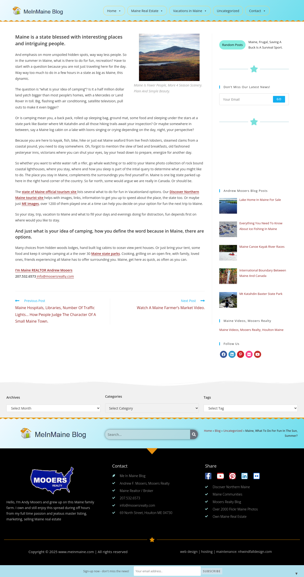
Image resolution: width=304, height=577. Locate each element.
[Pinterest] (240, 354)
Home (114, 11)
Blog (217, 431)
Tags (207, 397)
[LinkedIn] (232, 354)
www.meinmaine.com (76, 551)
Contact (257, 11)
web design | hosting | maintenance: (209, 551)
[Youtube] (257, 354)
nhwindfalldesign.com (255, 551)
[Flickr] (249, 354)
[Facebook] (223, 354)
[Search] (194, 434)
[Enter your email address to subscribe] (254, 99)
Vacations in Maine (190, 11)
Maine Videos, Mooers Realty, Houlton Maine (251, 330)
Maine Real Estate (147, 11)
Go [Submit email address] (279, 99)
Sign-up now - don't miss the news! (111, 571)
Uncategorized (228, 11)
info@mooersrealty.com (55, 276)
